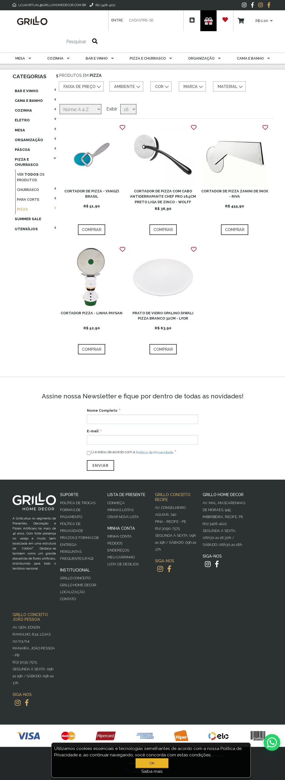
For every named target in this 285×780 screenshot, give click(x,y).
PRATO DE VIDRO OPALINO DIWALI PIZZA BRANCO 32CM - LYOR (162, 315)
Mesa (23, 58)
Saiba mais (152, 771)
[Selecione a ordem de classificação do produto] (80, 109)
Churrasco (28, 190)
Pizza (22, 209)
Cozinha (58, 58)
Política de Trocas (77, 503)
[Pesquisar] (59, 42)
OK (152, 763)
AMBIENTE (128, 87)
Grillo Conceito (75, 578)
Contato (68, 599)
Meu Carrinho (121, 557)
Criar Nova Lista (123, 517)
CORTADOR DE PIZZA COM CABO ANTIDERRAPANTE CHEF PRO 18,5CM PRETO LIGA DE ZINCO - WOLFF (163, 196)
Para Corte (28, 199)
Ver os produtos (31, 177)
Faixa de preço (82, 87)
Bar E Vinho (100, 58)
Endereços (118, 550)
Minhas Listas (120, 510)
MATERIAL (231, 87)
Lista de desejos (123, 564)
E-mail (93, 431)
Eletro (22, 120)
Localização (72, 592)
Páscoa (22, 150)
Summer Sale (28, 219)
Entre (117, 20)
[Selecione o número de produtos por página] (128, 109)
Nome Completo (102, 410)
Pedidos (114, 543)
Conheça (116, 503)
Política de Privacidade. (155, 452)
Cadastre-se (141, 20)
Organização (204, 58)
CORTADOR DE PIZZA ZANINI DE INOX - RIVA (234, 193)
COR (162, 87)
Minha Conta (119, 536)
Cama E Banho (253, 58)
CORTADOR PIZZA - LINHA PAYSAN (91, 313)
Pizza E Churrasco (151, 58)
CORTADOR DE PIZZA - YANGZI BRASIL (91, 193)
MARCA (193, 87)
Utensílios (26, 229)
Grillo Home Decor (78, 585)
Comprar (91, 229)
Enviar (100, 465)
